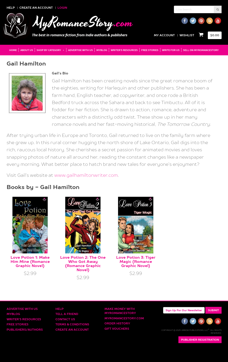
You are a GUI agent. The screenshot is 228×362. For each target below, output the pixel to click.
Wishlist (187, 35)
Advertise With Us (80, 50)
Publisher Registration (200, 339)
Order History (117, 323)
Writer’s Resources (124, 50)
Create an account (72, 329)
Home (13, 50)
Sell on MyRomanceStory (201, 50)
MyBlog (101, 50)
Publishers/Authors (25, 329)
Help (59, 308)
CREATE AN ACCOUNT (36, 7)
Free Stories (149, 50)
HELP (11, 7)
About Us (26, 50)
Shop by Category (49, 50)
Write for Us (171, 50)
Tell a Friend (66, 314)
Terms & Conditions (72, 324)
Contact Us (65, 319)
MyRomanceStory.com (124, 318)
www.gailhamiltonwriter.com (86, 175)
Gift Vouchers (116, 328)
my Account (164, 35)
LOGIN (62, 7)
